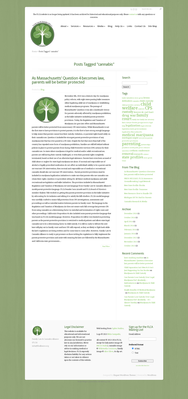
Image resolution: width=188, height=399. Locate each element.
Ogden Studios (117, 328)
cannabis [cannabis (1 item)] (136, 101)
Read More (106, 246)
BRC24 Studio (102, 346)
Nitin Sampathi (114, 334)
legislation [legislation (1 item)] (126, 129)
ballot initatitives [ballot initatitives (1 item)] (128, 98)
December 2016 (130, 214)
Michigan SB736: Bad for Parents (137, 198)
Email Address (134, 334)
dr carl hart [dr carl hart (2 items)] (147, 112)
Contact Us (140, 26)
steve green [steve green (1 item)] (147, 158)
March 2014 (129, 226)
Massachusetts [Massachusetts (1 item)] (136, 132)
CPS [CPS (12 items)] (148, 108)
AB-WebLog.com (104, 381)
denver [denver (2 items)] (137, 112)
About (64, 26)
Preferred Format (136, 345)
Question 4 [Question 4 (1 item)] (126, 151)
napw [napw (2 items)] (135, 138)
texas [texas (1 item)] (124, 161)
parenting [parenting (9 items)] (131, 144)
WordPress (151, 375)
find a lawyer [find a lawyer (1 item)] (127, 123)
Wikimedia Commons (108, 349)
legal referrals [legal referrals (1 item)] (146, 126)
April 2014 (128, 222)
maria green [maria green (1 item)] (134, 129)
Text (136, 353)
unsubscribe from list (142, 365)
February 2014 (130, 230)
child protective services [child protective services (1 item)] (131, 105)
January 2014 (129, 234)
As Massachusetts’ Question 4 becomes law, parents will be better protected (68, 80)
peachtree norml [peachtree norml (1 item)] (128, 148)
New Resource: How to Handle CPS (138, 194)
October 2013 (129, 246)
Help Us (119, 26)
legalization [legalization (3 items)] (133, 125)
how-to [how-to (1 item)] (146, 123)
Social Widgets (83, 381)
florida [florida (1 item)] (134, 123)
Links (129, 26)
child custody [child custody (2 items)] (146, 101)
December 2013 (130, 238)
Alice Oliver (109, 351)
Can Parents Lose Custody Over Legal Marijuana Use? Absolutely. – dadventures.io (139, 280)
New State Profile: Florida (134, 185)
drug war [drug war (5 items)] (129, 115)
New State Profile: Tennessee (135, 189)
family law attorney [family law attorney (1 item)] (147, 120)
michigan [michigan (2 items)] (127, 138)
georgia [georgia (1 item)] (140, 123)
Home (34, 51)
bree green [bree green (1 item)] (139, 98)
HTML (137, 349)
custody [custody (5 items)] (127, 112)
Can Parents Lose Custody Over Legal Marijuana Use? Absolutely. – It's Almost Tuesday (139, 300)
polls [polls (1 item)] (136, 148)
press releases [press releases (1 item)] (144, 148)
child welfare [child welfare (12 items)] (136, 106)
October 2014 (129, 218)
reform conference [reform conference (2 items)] (140, 150)
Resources (89, 26)
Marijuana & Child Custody (135, 273)
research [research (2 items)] (138, 154)
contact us (133, 14)
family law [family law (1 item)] (135, 120)
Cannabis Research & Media (135, 202)
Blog (110, 26)
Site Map (152, 26)
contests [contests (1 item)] (141, 109)
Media (101, 26)
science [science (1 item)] (146, 154)
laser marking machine (133, 258)
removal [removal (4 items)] (127, 154)
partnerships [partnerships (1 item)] (146, 145)
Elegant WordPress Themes (124, 375)
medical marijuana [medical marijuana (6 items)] (137, 135)
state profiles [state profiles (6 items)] (132, 157)
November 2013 (130, 242)
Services (76, 26)
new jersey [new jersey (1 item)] (143, 138)
